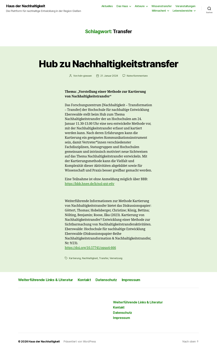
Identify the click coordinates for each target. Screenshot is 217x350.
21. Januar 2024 (109, 75)
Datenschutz (106, 280)
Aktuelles (107, 6)
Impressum (131, 280)
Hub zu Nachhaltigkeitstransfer (108, 64)
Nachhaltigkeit (90, 258)
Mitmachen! (159, 10)
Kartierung (75, 258)
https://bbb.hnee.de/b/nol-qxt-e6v (89, 184)
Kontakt (84, 280)
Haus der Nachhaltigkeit (25, 6)
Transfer (103, 258)
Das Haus (122, 6)
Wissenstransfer (161, 6)
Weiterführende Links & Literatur (45, 280)
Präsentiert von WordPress (79, 341)
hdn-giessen (85, 75)
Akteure (140, 6)
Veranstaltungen (185, 6)
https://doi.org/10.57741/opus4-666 (90, 248)
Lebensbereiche (182, 10)
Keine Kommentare (137, 75)
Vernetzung (116, 258)
